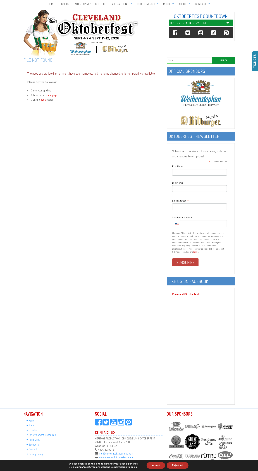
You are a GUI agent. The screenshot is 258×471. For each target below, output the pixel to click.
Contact (200, 4)
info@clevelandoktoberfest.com (116, 453)
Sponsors (34, 444)
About (183, 4)
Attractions (120, 4)
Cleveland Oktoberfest (185, 294)
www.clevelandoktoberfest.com (116, 457)
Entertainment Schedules (91, 4)
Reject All (177, 465)
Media (166, 4)
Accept (156, 465)
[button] (175, 32)
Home (51, 4)
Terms (195, 252)
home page (51, 95)
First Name (177, 166)
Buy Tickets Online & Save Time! (188, 23)
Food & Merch (146, 4)
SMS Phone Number (182, 217)
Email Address (180, 201)
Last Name (177, 182)
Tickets (64, 4)
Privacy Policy (36, 454)
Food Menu (34, 440)
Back (43, 99)
